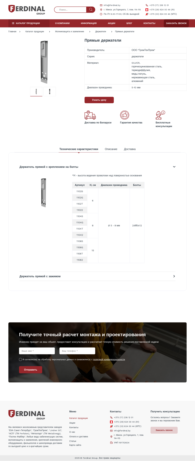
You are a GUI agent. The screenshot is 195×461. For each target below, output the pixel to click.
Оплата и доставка (78, 436)
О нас (72, 432)
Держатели (100, 31)
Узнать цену (99, 99)
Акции (111, 23)
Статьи (72, 441)
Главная (12, 31)
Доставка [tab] (130, 149)
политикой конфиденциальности (109, 359)
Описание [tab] (111, 149)
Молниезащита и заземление (69, 31)
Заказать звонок (176, 23)
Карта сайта (75, 445)
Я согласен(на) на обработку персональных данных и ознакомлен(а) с (74, 359)
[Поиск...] (70, 10)
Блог (129, 23)
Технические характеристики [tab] (78, 149)
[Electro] (26, 10)
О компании (62, 23)
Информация (89, 23)
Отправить (30, 369)
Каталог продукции (34, 31)
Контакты (149, 23)
